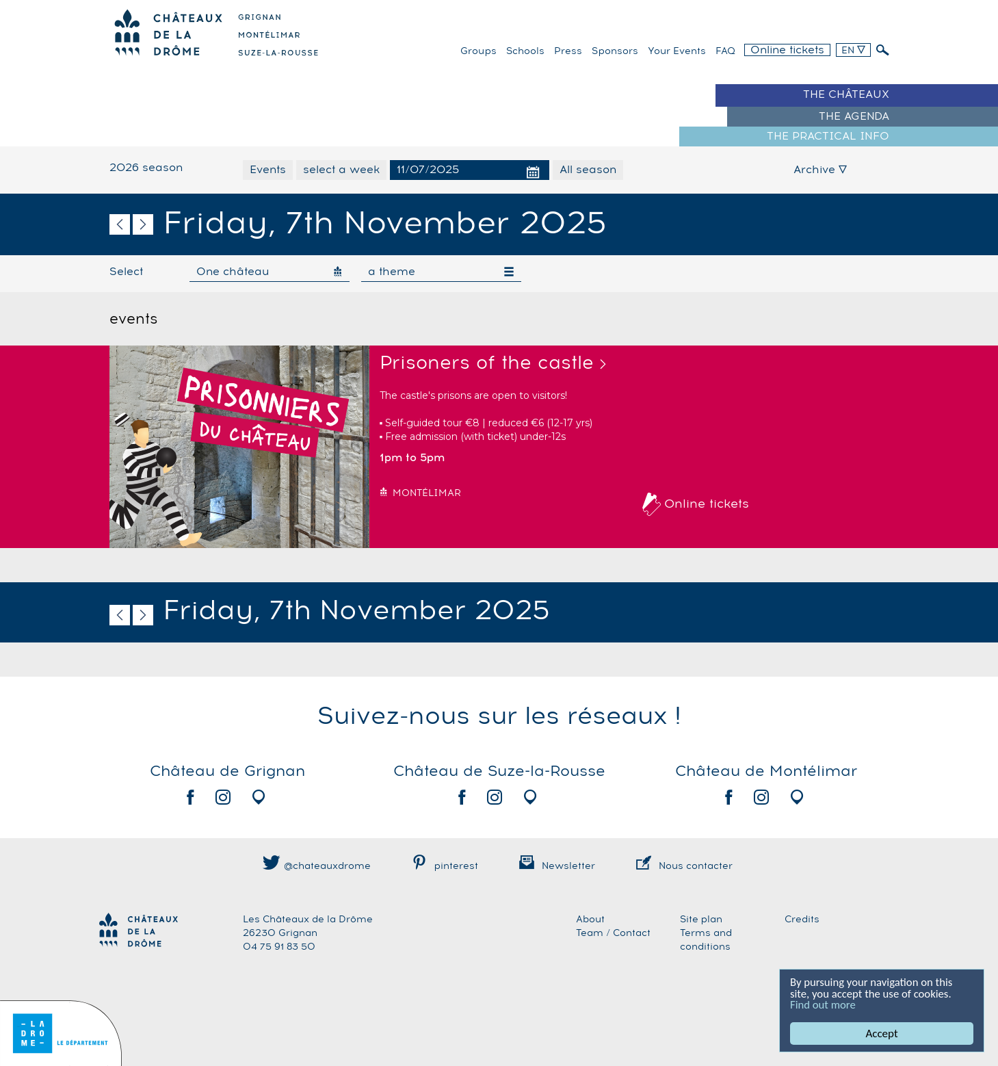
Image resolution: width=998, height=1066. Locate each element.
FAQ (725, 51)
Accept (882, 1033)
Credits (802, 919)
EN (853, 50)
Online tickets (787, 49)
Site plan (701, 919)
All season (588, 169)
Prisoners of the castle (487, 363)
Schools (525, 51)
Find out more (823, 1005)
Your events (677, 51)
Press (568, 51)
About (590, 919)
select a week (341, 169)
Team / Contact (613, 933)
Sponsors (615, 51)
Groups (478, 51)
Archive (820, 169)
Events (268, 169)
